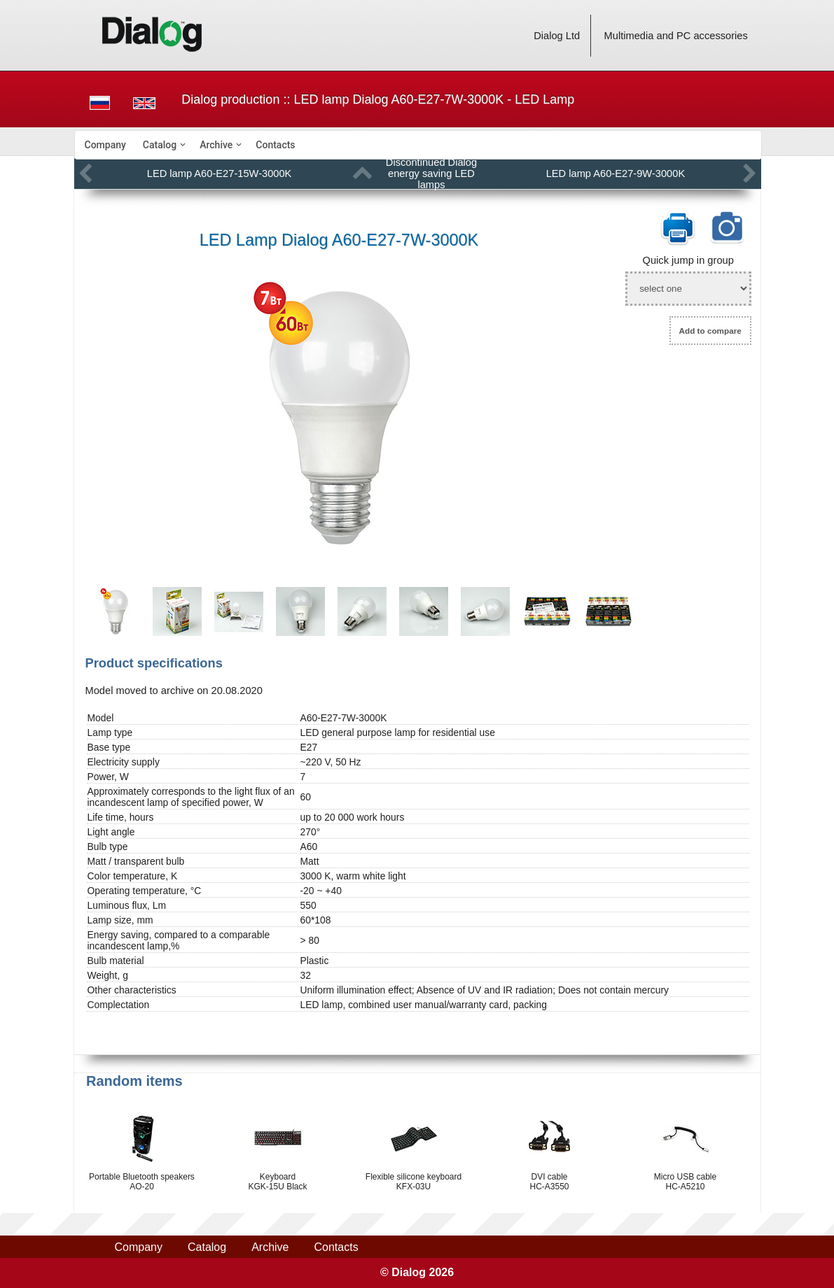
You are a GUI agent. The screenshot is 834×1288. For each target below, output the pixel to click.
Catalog (159, 144)
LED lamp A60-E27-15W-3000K (219, 173)
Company (105, 144)
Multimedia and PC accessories (676, 35)
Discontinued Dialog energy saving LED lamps (431, 173)
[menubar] (418, 145)
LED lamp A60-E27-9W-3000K (616, 173)
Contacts (275, 144)
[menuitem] (105, 144)
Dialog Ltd (557, 35)
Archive (216, 144)
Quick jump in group (688, 260)
